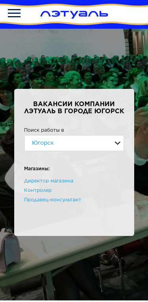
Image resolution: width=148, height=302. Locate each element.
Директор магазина (48, 181)
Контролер (38, 190)
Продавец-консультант (52, 200)
